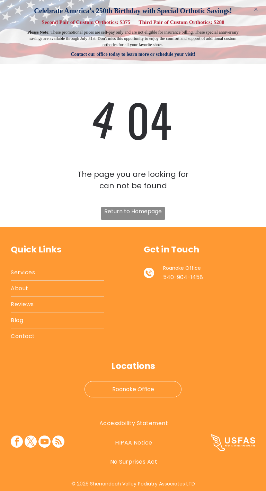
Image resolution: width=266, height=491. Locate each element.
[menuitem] (57, 273)
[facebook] (17, 442)
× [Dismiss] (256, 9)
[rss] (58, 442)
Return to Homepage (133, 211)
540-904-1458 (183, 277)
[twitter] (31, 442)
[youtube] (44, 442)
